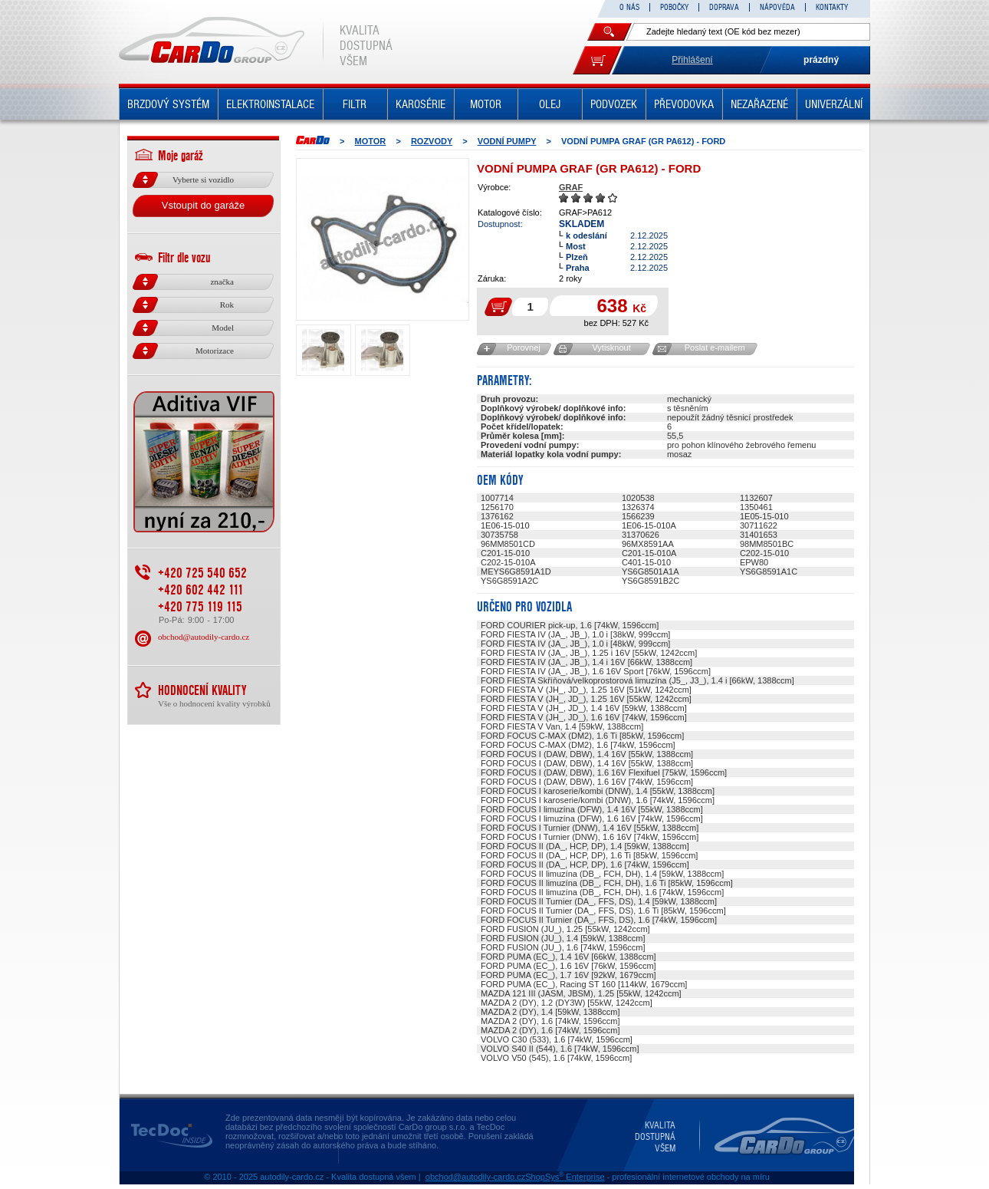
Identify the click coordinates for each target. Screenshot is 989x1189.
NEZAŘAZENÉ (759, 104)
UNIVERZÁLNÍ (834, 104)
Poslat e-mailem (715, 347)
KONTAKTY (832, 7)
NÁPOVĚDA (777, 7)
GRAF (571, 187)
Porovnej (523, 347)
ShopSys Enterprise (564, 1176)
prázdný (821, 59)
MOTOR (485, 104)
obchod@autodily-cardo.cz (203, 636)
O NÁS (629, 7)
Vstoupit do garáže (203, 205)
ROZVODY (431, 141)
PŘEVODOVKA (684, 104)
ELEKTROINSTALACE (270, 104)
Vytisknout (611, 347)
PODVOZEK (613, 104)
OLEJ (549, 104)
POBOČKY (674, 7)
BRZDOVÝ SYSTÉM (168, 104)
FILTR (354, 104)
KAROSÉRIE (420, 104)
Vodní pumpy (507, 141)
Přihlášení (692, 59)
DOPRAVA (724, 7)
